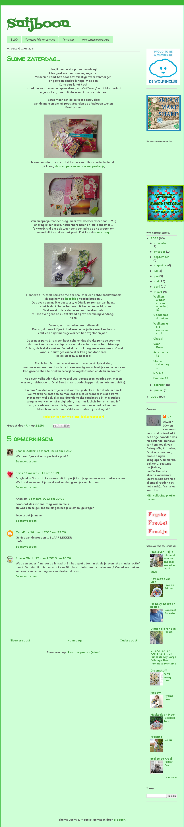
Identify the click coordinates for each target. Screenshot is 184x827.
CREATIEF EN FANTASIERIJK (161, 652)
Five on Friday (169, 586)
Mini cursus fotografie (95, 39)
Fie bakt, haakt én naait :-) (162, 605)
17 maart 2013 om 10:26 (53, 558)
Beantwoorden (26, 461)
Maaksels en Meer (162, 714)
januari (159, 390)
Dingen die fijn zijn (163, 629)
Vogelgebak (169, 719)
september (161, 257)
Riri (169, 417)
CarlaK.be (22, 532)
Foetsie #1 (160, 378)
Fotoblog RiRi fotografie (40, 39)
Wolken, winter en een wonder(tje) (161, 303)
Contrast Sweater (170, 611)
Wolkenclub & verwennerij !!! (160, 328)
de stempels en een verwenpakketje (79, 166)
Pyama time (168, 697)
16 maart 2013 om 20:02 (46, 499)
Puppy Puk (168, 763)
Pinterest (68, 39)
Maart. (168, 632)
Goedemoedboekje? (160, 316)
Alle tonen (171, 777)
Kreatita (156, 737)
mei (157, 281)
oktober (160, 251)
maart (158, 292)
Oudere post (128, 640)
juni (156, 276)
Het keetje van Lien (160, 580)
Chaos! (158, 338)
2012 (155, 397)
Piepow (155, 693)
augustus (160, 265)
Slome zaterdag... (161, 364)
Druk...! (158, 373)
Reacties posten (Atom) (83, 652)
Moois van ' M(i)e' (162, 552)
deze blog (102, 232)
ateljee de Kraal (161, 758)
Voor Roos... (159, 345)
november (161, 243)
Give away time (167, 677)
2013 (155, 238)
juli (156, 271)
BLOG (14, 39)
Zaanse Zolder (26, 451)
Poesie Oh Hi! (25, 558)
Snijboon (38, 24)
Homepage (74, 640)
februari (160, 385)
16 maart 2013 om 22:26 (48, 532)
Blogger (119, 820)
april (157, 286)
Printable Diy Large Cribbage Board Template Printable (163, 660)
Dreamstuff (158, 670)
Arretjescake (160, 354)
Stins (19, 473)
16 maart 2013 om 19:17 (54, 451)
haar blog (71, 299)
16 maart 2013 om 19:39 (41, 473)
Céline (168, 740)
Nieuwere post (20, 640)
